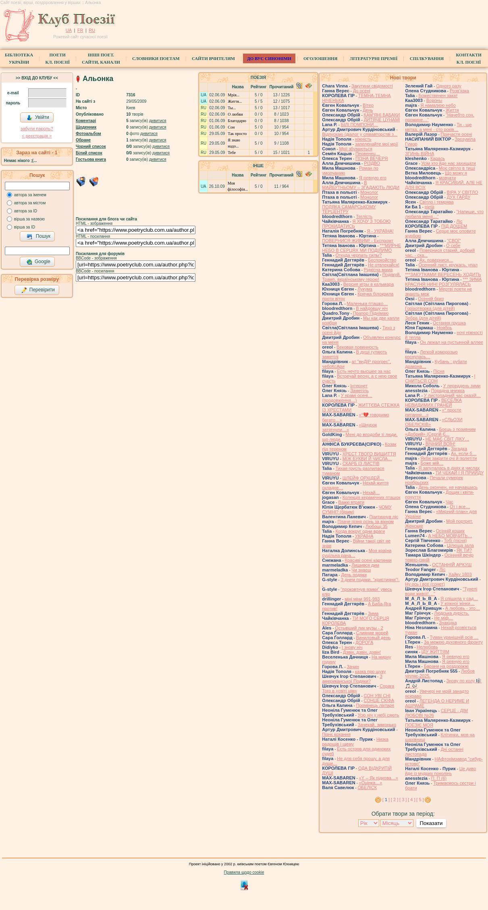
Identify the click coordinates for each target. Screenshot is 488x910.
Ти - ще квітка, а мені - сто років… (438, 127)
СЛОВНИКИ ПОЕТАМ (156, 58)
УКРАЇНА (364, 536)
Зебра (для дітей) (423, 318)
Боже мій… (431, 463)
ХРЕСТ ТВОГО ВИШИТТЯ (369, 453)
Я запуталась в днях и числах (449, 467)
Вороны (434, 100)
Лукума (364, 289)
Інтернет (359, 385)
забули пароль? (37, 128)
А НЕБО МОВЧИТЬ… (450, 535)
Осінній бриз (431, 298)
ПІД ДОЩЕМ (454, 226)
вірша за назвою (29, 219)
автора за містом (30, 203)
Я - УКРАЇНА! (380, 231)
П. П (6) (438, 778)
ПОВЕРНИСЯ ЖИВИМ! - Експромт (357, 240)
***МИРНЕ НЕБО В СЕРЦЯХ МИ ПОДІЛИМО (361, 248)
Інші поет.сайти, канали (101, 58)
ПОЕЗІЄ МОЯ (419, 725)
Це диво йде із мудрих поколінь (440, 771)
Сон (231, 127)
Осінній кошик (450, 530)
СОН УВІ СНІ (377, 695)
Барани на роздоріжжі (446, 666)
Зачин (353, 666)
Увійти (38, 117)
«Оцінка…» (370, 782)
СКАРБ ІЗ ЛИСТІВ (361, 463)
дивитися (157, 120)
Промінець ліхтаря (375, 705)
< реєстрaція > (37, 135)
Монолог (369, 192)
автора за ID (25, 211)
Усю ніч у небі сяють (378, 715)
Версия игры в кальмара (368, 284)
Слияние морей (372, 632)
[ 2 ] (394, 799)
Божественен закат (438, 95)
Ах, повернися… (436, 260)
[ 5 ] (420, 799)
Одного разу (448, 85)
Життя (452, 110)
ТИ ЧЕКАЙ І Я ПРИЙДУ (459, 472)
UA (69, 30)
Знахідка (448, 622)
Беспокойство (382, 260)
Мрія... (233, 95)
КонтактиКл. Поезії (468, 58)
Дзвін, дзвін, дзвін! (362, 652)
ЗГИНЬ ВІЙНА (419, 153)
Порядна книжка (448, 390)
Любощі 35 (376, 526)
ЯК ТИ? (464, 550)
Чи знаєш (361, 569)
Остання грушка (449, 322)
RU (92, 30)
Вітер (368, 105)
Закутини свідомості (372, 85)
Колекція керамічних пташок (372, 497)
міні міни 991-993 (362, 598)
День (368, 110)
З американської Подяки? (352, 679)
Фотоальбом (88, 133)
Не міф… (443, 617)
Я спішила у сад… (459, 598)
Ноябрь (444, 327)
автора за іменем (30, 195)
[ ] (386, 799)
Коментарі (86, 120)
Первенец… (367, 153)
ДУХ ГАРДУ (459, 197)
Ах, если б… (464, 453)
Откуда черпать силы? (358, 255)
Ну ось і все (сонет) (425, 584)
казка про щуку (370, 671)
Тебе (232, 152)
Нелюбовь (427, 646)
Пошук (38, 236)
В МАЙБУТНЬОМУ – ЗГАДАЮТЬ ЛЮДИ (360, 185)
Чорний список (91, 146)
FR (80, 30)
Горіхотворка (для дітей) (430, 308)
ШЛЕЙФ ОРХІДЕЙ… (363, 478)
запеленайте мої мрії (376, 143)
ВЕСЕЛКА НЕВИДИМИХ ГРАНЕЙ (433, 402)
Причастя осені (456, 134)
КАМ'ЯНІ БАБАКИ (382, 114)
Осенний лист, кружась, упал (448, 264)
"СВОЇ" (454, 240)
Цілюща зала (460, 545)
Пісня (438, 371)
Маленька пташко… (367, 303)
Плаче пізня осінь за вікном (365, 521)
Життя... (235, 101)
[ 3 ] (403, 799)
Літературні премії (374, 58)
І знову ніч (352, 647)
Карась (437, 158)
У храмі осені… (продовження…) (347, 398)
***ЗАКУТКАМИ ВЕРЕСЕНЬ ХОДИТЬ (443, 274)
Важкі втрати (351, 502)
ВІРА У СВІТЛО (462, 192)
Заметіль (359, 390)
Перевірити (38, 290)
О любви (235, 114)
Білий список (89, 153)
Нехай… (371, 492)
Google (38, 262)
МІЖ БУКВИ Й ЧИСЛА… (367, 458)
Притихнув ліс (384, 516)
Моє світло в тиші (457, 168)
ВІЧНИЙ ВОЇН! (440, 443)
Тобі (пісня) (455, 540)
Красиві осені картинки (368, 560)
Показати (430, 823)
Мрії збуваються (355, 148)
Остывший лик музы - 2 (359, 627)
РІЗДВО (372, 163)
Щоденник (86, 127)
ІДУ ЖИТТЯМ (435, 651)
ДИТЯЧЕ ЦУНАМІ (382, 119)
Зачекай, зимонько (377, 724)
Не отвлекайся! (383, 264)
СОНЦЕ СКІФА (379, 700)
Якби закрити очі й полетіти (448, 458)
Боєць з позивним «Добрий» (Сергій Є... (440, 431)
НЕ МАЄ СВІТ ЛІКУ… (447, 438)
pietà (429, 206)
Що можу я (456, 172)
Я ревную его (372, 177)
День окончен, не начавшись (448, 487)
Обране (83, 140)
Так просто (237, 133)
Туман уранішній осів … (454, 637)
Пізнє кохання (336, 734)
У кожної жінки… (457, 603)
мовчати (447, 177)
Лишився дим (365, 565)
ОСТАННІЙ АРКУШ (451, 564)
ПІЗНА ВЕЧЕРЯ (371, 158)
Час (449, 501)
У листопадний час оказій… (452, 395)
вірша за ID (24, 227)
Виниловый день (373, 637)
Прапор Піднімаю (371, 313)
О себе (453, 245)
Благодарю (237, 120)
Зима (373, 613)
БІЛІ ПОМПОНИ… (359, 124)
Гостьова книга (91, 159)
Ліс (459, 221)
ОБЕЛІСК (367, 787)
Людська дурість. (451, 613)
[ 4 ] (411, 799)
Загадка (459, 448)
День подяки (354, 574)
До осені (361, 90)
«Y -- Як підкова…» (378, 777)
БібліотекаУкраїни (19, 58)
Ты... (232, 108)
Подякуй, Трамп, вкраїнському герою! (361, 277)
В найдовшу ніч (372, 308)
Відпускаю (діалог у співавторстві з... (359, 134)
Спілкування (427, 58)
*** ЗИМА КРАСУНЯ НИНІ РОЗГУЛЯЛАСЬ (443, 282)
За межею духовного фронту (453, 642)
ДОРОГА (364, 642)
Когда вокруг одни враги (360, 531)
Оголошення (320, 58)
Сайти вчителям (213, 58)
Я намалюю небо (437, 105)
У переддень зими (462, 385)
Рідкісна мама (378, 269)
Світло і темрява (436, 201)
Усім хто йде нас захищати (448, 163)
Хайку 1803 (460, 574)
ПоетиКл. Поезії (57, 58)
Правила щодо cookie (244, 872)
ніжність (363, 139)
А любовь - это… (462, 608)
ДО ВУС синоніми (269, 58)
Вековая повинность (357, 347)
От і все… (460, 506)
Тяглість (364, 216)
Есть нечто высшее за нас (363, 371)
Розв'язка (459, 90)
